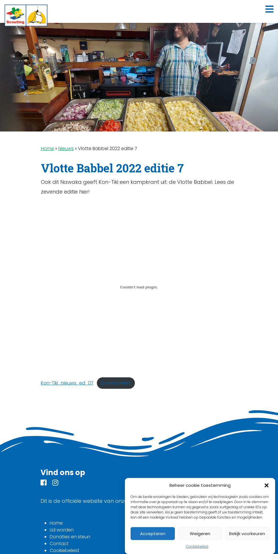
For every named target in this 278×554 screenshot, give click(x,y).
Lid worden (62, 530)
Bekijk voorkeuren (247, 534)
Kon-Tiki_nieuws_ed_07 (67, 383)
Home (47, 148)
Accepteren (152, 534)
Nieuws (66, 148)
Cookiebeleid (197, 546)
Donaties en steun (70, 536)
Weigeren (200, 534)
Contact (59, 543)
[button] (266, 485)
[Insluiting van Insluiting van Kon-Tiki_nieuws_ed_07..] (139, 287)
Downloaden (115, 383)
